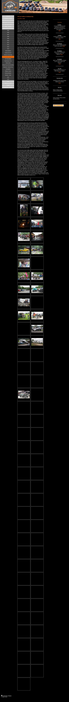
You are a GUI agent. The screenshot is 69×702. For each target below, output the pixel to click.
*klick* (60, 30)
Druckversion (4, 695)
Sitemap (9, 695)
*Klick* (61, 54)
